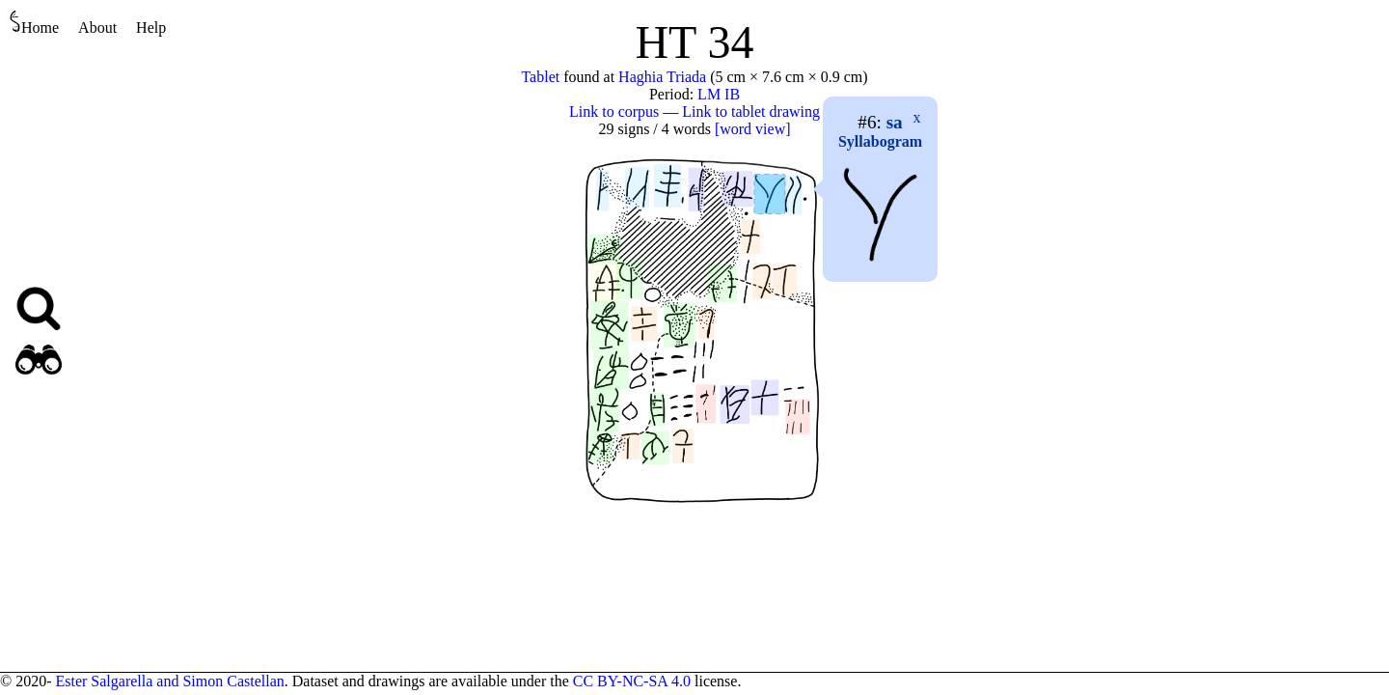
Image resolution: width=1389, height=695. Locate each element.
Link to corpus (614, 111)
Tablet (540, 77)
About (97, 27)
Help (151, 27)
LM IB (718, 94)
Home (34, 23)
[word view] (753, 129)
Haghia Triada (662, 77)
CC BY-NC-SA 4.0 (632, 681)
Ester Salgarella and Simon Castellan (169, 681)
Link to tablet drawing (751, 111)
